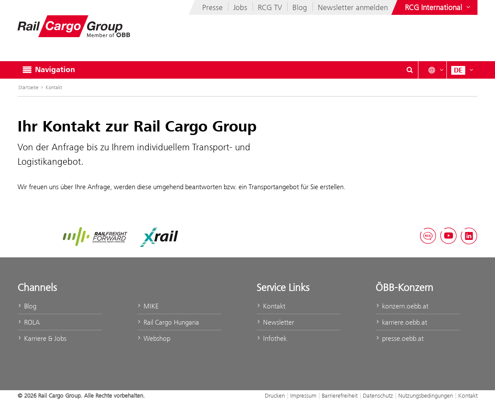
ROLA (29, 322)
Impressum (303, 395)
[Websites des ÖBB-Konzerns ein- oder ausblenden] (438, 7)
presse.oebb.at (400, 338)
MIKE (147, 306)
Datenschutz (378, 395)
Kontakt (54, 87)
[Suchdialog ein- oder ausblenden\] (409, 70)
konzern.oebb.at (402, 306)
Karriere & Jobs (42, 338)
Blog (299, 7)
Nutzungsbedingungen (425, 395)
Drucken (275, 395)
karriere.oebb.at (401, 322)
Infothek (271, 338)
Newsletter (275, 322)
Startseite (28, 87)
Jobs (240, 7)
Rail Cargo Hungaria (168, 322)
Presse (212, 7)
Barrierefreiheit (340, 395)
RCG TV (270, 7)
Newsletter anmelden (353, 7)
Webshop (153, 338)
